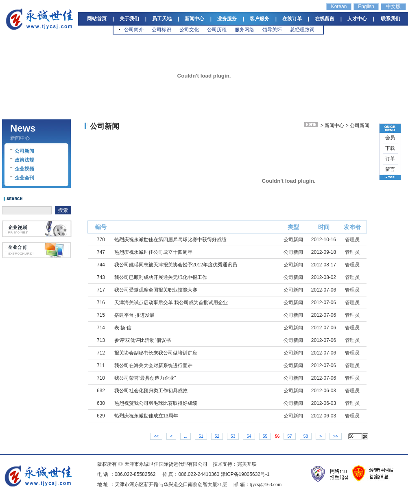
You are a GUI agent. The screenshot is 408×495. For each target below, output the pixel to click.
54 (249, 436)
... (186, 436)
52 (217, 436)
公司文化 (189, 29)
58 (305, 436)
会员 (390, 138)
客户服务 (259, 19)
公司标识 (161, 29)
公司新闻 (24, 151)
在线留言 (324, 19)
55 (265, 436)
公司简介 (134, 29)
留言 (390, 169)
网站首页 (97, 19)
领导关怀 (272, 29)
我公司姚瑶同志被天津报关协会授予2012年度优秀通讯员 (176, 265)
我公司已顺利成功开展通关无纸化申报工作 (160, 277)
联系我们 (390, 19)
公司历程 (217, 29)
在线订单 (292, 19)
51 (201, 436)
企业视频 (24, 169)
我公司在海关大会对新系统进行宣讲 (153, 365)
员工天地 (162, 19)
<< (156, 436)
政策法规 (24, 160)
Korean (339, 6)
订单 (390, 159)
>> (335, 436)
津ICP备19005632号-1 (245, 474)
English (366, 6)
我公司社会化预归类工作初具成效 (151, 390)
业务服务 (227, 19)
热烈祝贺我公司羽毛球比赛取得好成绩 (155, 403)
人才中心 (357, 19)
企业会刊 (24, 178)
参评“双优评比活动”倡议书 (142, 340)
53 (233, 436)
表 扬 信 (123, 328)
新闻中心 (194, 19)
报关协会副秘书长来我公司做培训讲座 (155, 353)
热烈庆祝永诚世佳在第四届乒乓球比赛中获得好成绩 (170, 239)
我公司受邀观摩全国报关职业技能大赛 (155, 290)
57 (289, 436)
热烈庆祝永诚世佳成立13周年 (146, 416)
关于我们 (129, 19)
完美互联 (247, 464)
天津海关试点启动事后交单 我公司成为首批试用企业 (171, 302)
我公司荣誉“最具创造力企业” (145, 378)
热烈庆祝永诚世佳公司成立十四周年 (153, 252)
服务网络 (244, 29)
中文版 (393, 6)
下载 (390, 148)
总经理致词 (302, 29)
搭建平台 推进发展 (134, 315)
